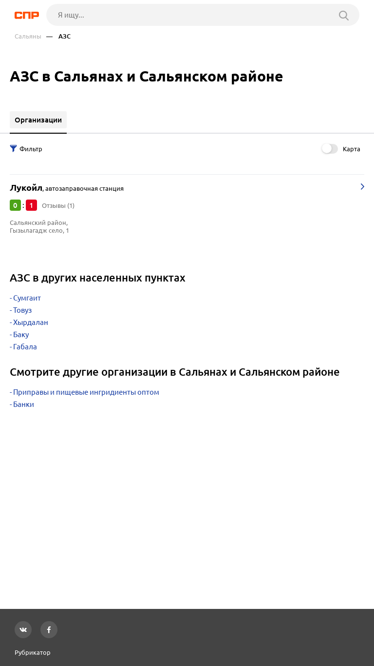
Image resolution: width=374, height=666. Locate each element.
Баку (21, 334)
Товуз (22, 310)
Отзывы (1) (58, 205)
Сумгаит (27, 298)
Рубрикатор (33, 652)
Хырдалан (30, 322)
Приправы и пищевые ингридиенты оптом (86, 392)
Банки (23, 404)
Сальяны (28, 36)
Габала (25, 346)
